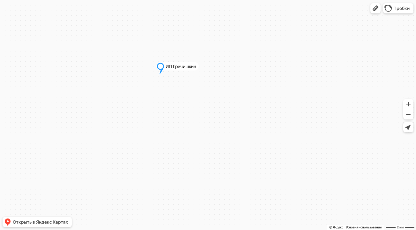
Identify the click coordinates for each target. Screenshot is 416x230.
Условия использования (364, 227)
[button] (375, 8)
